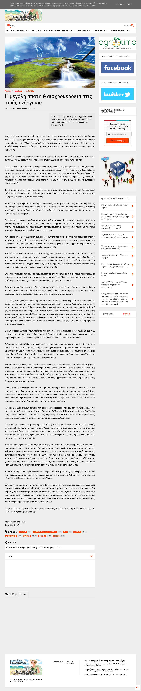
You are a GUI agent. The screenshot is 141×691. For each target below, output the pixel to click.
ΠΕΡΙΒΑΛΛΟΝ (84, 30)
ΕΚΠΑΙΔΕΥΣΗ (68, 30)
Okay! (129, 4)
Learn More (119, 4)
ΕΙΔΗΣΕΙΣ (36, 30)
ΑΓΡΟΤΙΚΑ (20, 30)
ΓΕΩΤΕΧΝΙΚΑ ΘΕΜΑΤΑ (120, 30)
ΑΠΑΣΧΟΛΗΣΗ (100, 30)
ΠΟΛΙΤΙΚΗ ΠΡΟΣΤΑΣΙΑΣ (69, 662)
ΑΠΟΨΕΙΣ (30, 91)
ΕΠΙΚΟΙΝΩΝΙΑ (58, 661)
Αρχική (8, 91)
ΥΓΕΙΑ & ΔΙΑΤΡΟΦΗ (52, 30)
